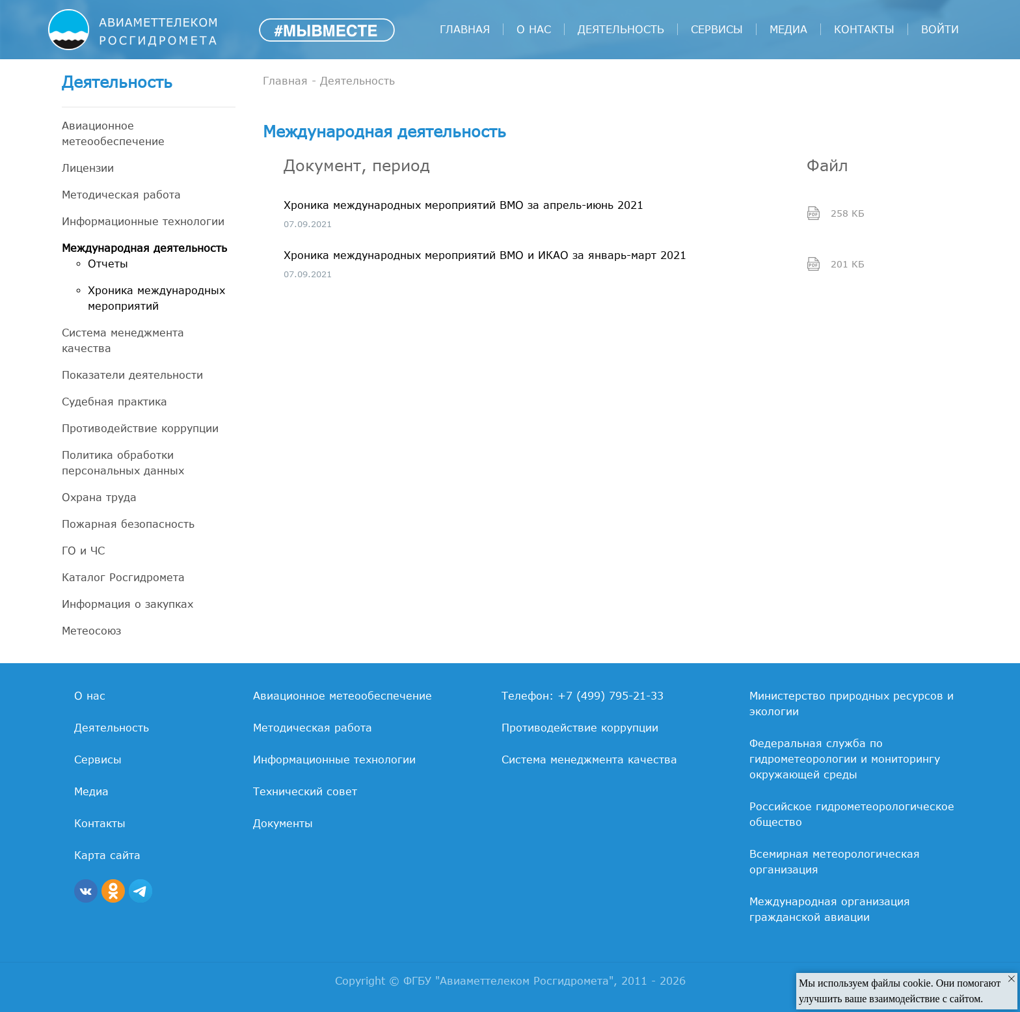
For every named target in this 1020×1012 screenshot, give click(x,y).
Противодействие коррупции (140, 428)
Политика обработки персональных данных (123, 462)
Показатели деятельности (132, 375)
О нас (534, 29)
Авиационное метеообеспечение (113, 133)
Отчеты (108, 263)
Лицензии (88, 168)
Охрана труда (99, 497)
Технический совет (305, 791)
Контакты (864, 29)
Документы (283, 823)
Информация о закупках (127, 604)
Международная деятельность (144, 248)
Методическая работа (121, 194)
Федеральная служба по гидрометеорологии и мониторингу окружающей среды (844, 758)
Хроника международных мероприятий (156, 298)
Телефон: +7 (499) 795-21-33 (583, 696)
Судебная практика (114, 401)
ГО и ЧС (83, 550)
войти (940, 29)
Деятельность (621, 29)
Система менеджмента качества (123, 340)
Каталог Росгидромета (123, 577)
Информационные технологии (143, 221)
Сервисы (717, 29)
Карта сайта (107, 855)
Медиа (788, 29)
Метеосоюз (91, 630)
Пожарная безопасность (128, 524)
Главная (465, 29)
